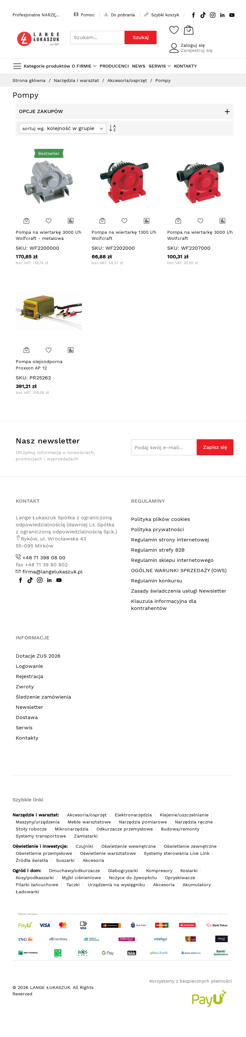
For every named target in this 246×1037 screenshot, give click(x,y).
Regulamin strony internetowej (170, 540)
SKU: (22, 248)
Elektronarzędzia (133, 814)
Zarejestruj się (196, 50)
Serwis (24, 728)
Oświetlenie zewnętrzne (190, 846)
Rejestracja (29, 676)
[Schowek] (174, 29)
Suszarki (65, 860)
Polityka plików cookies (160, 519)
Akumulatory (197, 884)
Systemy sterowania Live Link (176, 853)
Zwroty (25, 687)
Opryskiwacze (180, 877)
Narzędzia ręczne (194, 821)
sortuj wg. (33, 128)
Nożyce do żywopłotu (133, 877)
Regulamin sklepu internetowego (172, 560)
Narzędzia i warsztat (77, 80)
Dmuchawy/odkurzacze (74, 870)
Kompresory (159, 870)
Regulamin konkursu (156, 581)
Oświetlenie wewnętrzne (128, 846)
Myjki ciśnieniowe (81, 877)
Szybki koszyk (161, 14)
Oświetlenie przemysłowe (44, 853)
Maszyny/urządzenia (38, 821)
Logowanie (29, 666)
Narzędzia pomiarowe (143, 821)
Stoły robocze (31, 828)
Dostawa (27, 717)
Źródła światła (32, 860)
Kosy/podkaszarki (35, 877)
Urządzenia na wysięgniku (116, 884)
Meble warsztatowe (89, 821)
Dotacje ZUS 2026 (38, 656)
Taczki (73, 884)
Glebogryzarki (123, 870)
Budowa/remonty (180, 828)
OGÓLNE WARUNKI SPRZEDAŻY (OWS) (179, 570)
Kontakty (27, 738)
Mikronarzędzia (71, 828)
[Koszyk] (188, 29)
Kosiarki (189, 870)
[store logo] (38, 39)
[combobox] (97, 37)
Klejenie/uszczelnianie (184, 814)
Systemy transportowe (41, 836)
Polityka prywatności (157, 529)
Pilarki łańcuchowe (37, 884)
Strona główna (29, 80)
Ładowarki (27, 891)
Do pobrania (119, 14)
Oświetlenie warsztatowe (108, 853)
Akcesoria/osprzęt (128, 80)
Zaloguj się (193, 45)
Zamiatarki (86, 836)
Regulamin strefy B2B (157, 550)
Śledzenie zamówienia (43, 697)
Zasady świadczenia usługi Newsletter (178, 591)
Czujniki (84, 846)
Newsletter (29, 707)
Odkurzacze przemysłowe (124, 828)
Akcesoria (93, 860)
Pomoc (84, 14)
